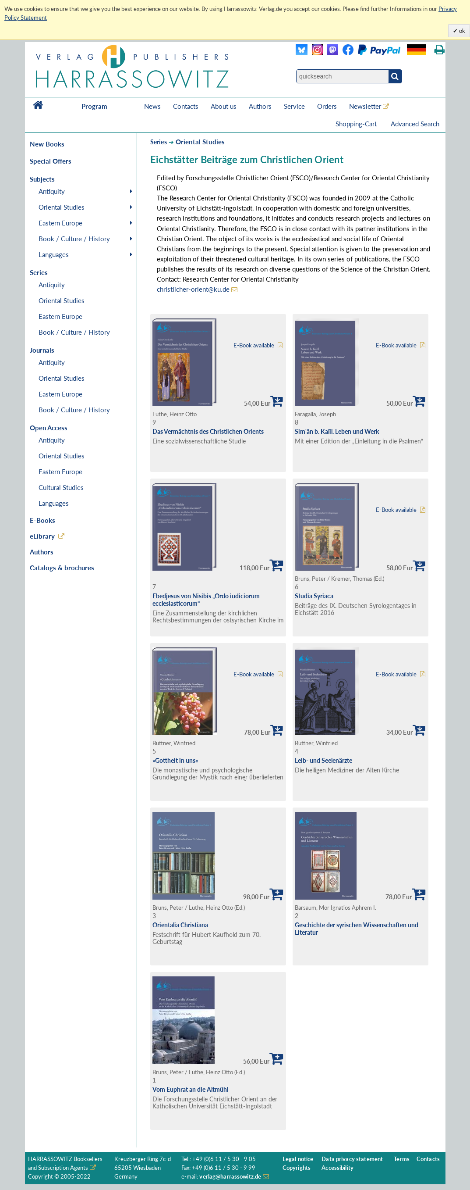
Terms (402, 1159)
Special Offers (50, 161)
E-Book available (253, 345)
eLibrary (42, 536)
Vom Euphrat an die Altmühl (190, 1089)
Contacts (185, 106)
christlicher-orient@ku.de (193, 289)
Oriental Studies (62, 207)
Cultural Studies (61, 487)
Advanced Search (415, 124)
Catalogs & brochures (62, 568)
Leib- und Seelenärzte (323, 760)
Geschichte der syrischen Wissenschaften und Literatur (356, 928)
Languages (54, 254)
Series (158, 142)
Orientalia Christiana (180, 925)
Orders (327, 106)
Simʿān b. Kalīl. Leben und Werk (337, 431)
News (152, 106)
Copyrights (297, 1168)
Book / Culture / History (74, 239)
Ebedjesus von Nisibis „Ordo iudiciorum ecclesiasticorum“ (206, 599)
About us (224, 106)
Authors (260, 106)
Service (294, 106)
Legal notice (298, 1159)
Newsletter (365, 106)
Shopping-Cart (357, 124)
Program (94, 106)
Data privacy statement (352, 1159)
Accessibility (337, 1168)
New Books (47, 144)
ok (461, 30)
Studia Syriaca (314, 596)
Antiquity (52, 191)
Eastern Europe (60, 223)
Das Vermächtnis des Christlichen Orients (208, 431)
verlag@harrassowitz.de (230, 1176)
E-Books (42, 520)
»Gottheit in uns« (175, 760)
